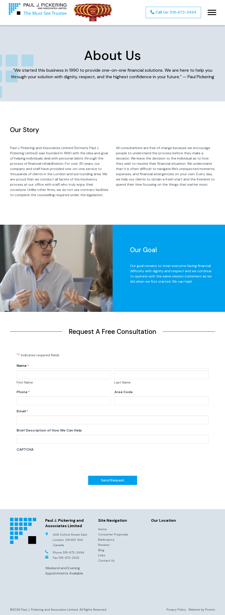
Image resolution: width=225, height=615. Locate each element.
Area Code (123, 392)
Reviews (104, 545)
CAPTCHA (25, 449)
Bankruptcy (106, 539)
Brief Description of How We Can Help (49, 430)
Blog (101, 550)
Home (102, 529)
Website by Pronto (201, 609)
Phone (23, 392)
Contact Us (106, 560)
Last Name (122, 382)
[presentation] (50, 462)
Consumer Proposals (113, 534)
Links (101, 555)
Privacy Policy (176, 609)
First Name (25, 382)
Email (22, 411)
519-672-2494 (173, 12)
